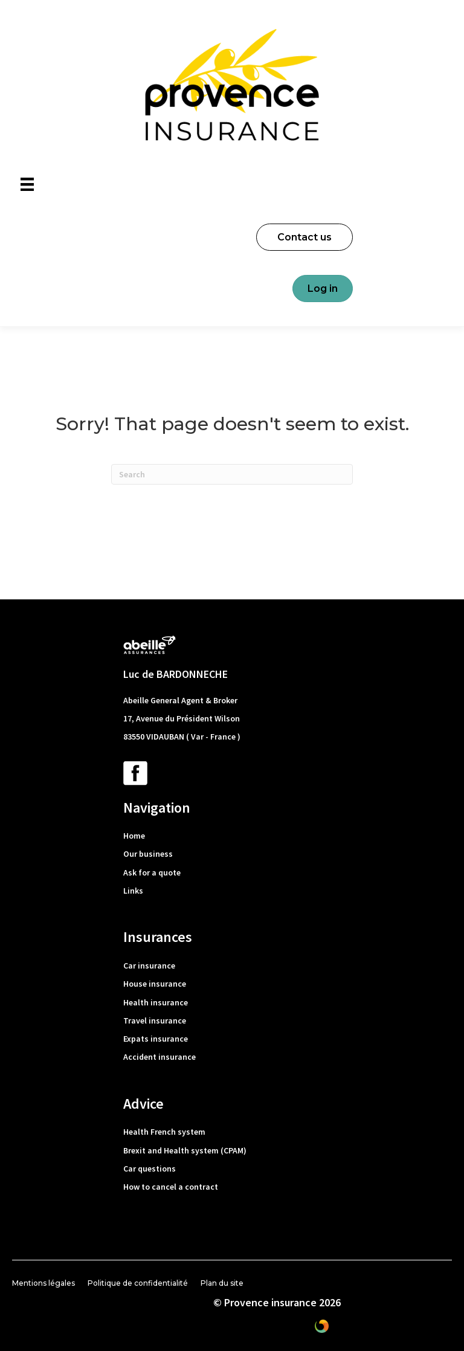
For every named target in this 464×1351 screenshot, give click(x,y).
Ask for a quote (152, 872)
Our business (148, 853)
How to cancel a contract (170, 1186)
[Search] (232, 474)
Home (134, 835)
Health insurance (155, 1002)
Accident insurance (159, 1056)
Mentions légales (43, 1283)
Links (133, 890)
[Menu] (27, 184)
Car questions (149, 1168)
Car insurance (149, 965)
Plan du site (222, 1283)
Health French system (164, 1131)
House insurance (154, 983)
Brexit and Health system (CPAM (183, 1150)
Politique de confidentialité (138, 1283)
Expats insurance (155, 1038)
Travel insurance (154, 1020)
